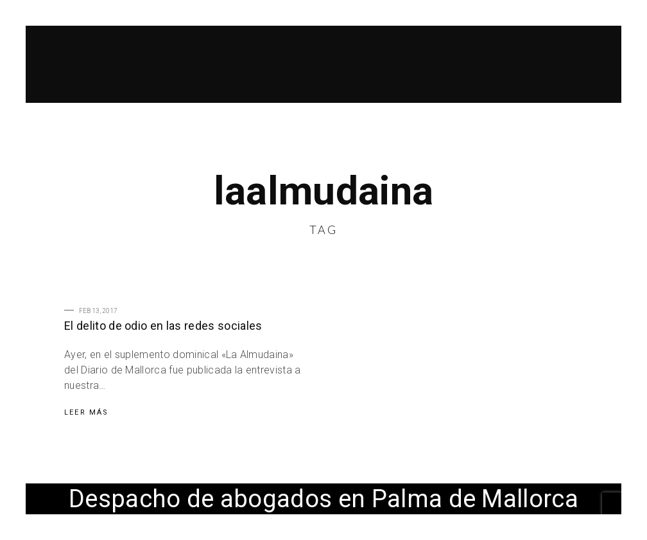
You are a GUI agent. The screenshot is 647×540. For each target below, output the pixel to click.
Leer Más (86, 412)
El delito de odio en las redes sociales (163, 325)
